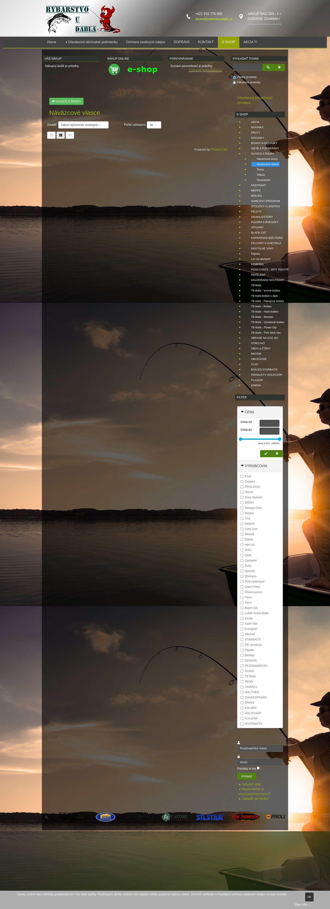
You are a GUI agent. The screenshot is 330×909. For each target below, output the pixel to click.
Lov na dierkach (258, 259)
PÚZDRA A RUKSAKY (262, 222)
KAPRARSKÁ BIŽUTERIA (264, 238)
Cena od (246, 422)
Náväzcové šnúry (265, 159)
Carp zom (249, 529)
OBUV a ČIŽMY (258, 348)
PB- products (251, 644)
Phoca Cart (219, 149)
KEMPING (255, 264)
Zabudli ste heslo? (255, 798)
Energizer (249, 629)
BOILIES (254, 196)
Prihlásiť (246, 776)
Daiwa (247, 539)
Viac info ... (302, 904)
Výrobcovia (256, 466)
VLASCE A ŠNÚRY (66, 101)
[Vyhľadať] (268, 67)
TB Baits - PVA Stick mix (263, 332)
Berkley (248, 655)
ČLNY (252, 364)
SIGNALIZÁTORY (259, 217)
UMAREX (249, 686)
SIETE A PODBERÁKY (262, 148)
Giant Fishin (251, 586)
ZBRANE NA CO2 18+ (262, 338)
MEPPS (253, 190)
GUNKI (247, 671)
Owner (247, 492)
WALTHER (250, 692)
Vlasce (258, 174)
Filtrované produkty (247, 82)
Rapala (253, 253)
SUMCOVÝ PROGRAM (263, 201)
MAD (246, 550)
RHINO (247, 702)
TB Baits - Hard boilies (262, 311)
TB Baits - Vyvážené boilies (265, 322)
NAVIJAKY (255, 138)
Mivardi (247, 534)
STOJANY (255, 227)
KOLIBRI (248, 708)
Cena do (246, 429)
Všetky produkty (245, 77)
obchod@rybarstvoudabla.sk (214, 19)
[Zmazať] (279, 67)
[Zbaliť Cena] (242, 412)
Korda (247, 618)
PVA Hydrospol (252, 581)
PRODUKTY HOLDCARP (264, 375)
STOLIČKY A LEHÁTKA (263, 206)
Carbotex (249, 560)
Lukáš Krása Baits (255, 613)
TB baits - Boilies (259, 306)
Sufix (246, 565)
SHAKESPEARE (254, 697)
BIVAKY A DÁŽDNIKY (262, 143)
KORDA (253, 385)
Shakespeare (251, 592)
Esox (246, 476)
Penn (246, 597)
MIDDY (247, 502)
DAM (246, 555)
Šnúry (258, 169)
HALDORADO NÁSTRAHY (265, 280)
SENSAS (249, 660)
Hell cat (248, 544)
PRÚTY (253, 132)
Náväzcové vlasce (265, 164)
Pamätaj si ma (246, 768)
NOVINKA (254, 127)
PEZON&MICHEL (254, 665)
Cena (249, 412)
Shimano (248, 576)
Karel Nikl (249, 623)
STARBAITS (251, 639)
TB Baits (253, 285)
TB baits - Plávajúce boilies (265, 301)
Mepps (247, 513)
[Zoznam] (70, 135)
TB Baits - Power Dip (261, 327)
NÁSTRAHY (256, 185)
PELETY (254, 211)
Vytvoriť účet (252, 784)
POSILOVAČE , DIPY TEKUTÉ (267, 269)
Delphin (248, 523)
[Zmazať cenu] (277, 453)
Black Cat (249, 608)
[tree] (260, 254)
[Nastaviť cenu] (265, 453)
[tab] (260, 412)
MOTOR (253, 354)
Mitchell (248, 634)
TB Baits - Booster (259, 317)
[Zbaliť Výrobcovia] (242, 466)
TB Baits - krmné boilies (263, 290)
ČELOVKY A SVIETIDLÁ (263, 243)
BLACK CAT (256, 232)
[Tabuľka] (51, 135)
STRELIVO (255, 343)
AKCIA (252, 122)
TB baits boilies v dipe (262, 296)
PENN (247, 681)
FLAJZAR (254, 380)
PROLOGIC (250, 486)
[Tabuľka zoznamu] (60, 135)
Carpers (248, 481)
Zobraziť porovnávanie (205, 70)
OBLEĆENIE (256, 359)
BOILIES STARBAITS (261, 369)
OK (309, 897)
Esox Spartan (251, 497)
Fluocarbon (261, 180)
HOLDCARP (251, 713)
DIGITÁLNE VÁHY (260, 248)
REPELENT (256, 275)
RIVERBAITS (251, 723)
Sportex (248, 571)
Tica (245, 518)
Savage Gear (251, 507)
